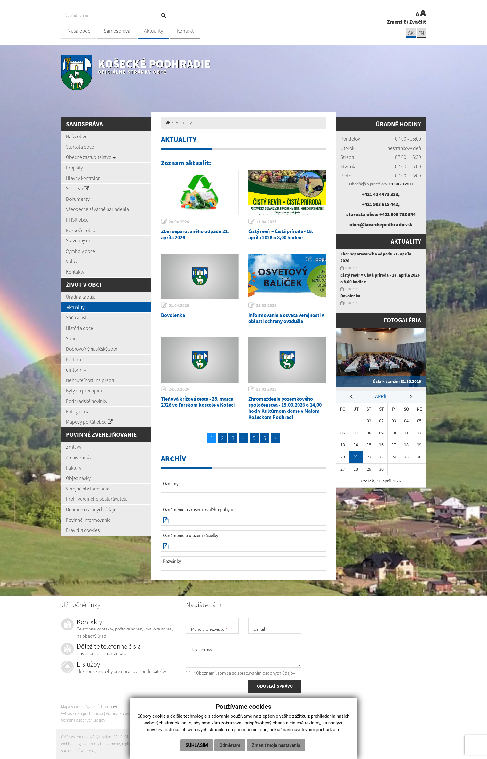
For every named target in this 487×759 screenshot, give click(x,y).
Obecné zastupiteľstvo (91, 157)
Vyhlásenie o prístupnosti (82, 713)
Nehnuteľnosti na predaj (91, 380)
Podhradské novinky (86, 401)
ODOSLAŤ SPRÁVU (275, 686)
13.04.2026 (266, 221)
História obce (79, 328)
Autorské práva (118, 713)
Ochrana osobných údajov (92, 509)
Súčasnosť (76, 317)
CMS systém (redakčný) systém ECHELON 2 (97, 736)
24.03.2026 (179, 389)
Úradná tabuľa (81, 296)
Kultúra (73, 359)
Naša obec (79, 30)
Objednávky (78, 478)
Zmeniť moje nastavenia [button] (276, 745)
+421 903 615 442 (380, 204)
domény (113, 744)
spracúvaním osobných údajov (266, 673)
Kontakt (185, 30)
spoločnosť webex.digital (81, 750)
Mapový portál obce (89, 422)
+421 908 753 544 (397, 214)
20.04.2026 (179, 221)
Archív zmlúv (79, 457)
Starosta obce (80, 147)
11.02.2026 (266, 389)
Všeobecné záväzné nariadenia (97, 209)
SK (410, 33)
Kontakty (75, 272)
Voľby (71, 261)
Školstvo (77, 188)
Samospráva (117, 30)
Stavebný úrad (81, 240)
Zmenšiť (396, 22)
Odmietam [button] (230, 745)
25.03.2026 (266, 305)
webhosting (71, 744)
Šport (71, 338)
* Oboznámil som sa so (240, 673)
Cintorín (76, 369)
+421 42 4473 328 (380, 194)
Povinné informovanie (88, 520)
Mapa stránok (72, 706)
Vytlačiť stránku (101, 706)
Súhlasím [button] (197, 745)
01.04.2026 (179, 305)
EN (421, 33)
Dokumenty (78, 199)
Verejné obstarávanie (87, 488)
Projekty (74, 167)
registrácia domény (138, 744)
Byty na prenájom (84, 390)
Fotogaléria (78, 411)
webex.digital (93, 744)
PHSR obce (77, 219)
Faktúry (73, 468)
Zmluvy (73, 446)
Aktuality (153, 30)
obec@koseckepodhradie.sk (380, 224)
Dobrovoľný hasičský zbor (91, 349)
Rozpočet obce (81, 230)
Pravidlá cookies (83, 530)
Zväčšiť (417, 22)
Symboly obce (80, 251)
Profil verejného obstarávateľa (97, 499)
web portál (144, 736)
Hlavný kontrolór (83, 178)
